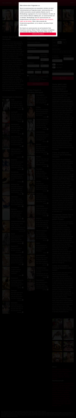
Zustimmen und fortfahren (38, 33)
